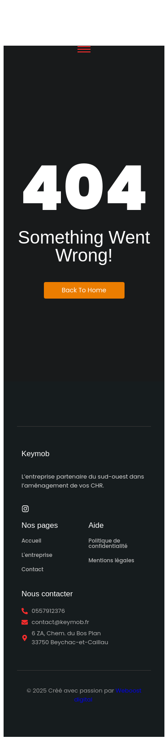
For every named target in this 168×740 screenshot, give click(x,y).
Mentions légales (111, 560)
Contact (32, 569)
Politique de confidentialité (108, 543)
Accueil (31, 540)
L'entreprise (37, 555)
